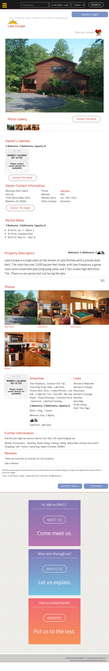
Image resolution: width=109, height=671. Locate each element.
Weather (77, 397)
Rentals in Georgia (82, 394)
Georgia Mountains (39, 18)
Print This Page (81, 408)
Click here (65, 191)
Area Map (78, 401)
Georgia (28, 18)
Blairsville (51, 18)
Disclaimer (102, 660)
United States (19, 18)
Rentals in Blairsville (83, 383)
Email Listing (80, 404)
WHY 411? (55, 569)
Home (11, 18)
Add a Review (12, 463)
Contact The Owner (86, 119)
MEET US (54, 519)
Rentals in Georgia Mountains (82, 388)
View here (65, 201)
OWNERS (54, 618)
